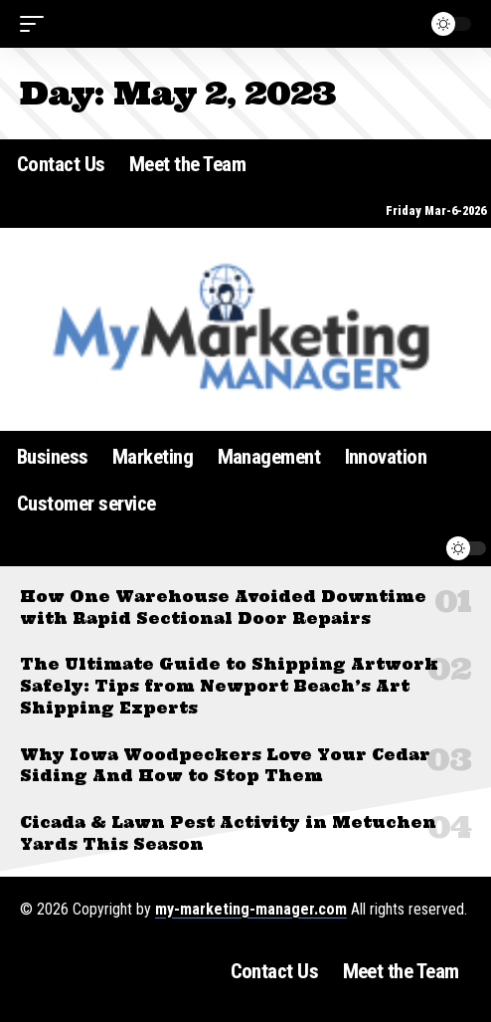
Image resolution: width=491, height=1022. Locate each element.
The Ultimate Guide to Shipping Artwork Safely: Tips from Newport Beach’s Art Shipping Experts (229, 686)
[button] (37, 24)
